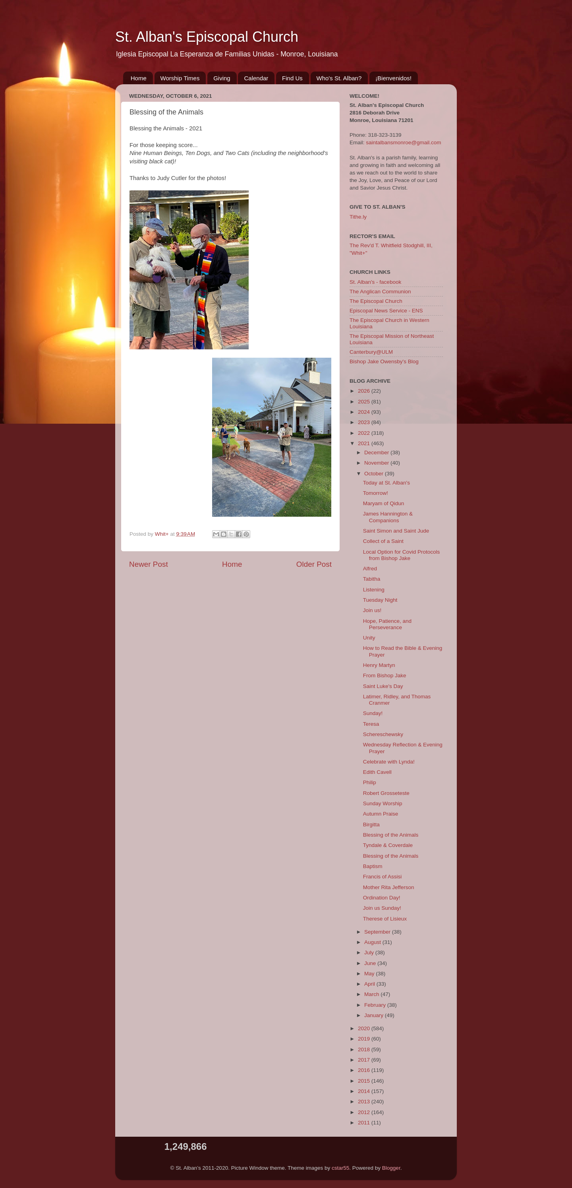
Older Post (314, 564)
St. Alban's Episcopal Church (206, 37)
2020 (364, 1028)
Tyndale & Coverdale (388, 845)
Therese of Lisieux (385, 919)
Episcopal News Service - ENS (386, 311)
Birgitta (371, 825)
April (370, 984)
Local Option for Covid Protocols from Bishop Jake (401, 555)
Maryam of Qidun (383, 503)
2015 (364, 1081)
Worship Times (180, 78)
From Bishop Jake (384, 675)
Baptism (373, 866)
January (374, 1015)
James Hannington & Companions (388, 517)
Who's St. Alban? (339, 78)
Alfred (370, 569)
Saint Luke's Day (383, 686)
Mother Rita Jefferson (388, 887)
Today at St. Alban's (386, 483)
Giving (221, 78)
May (370, 974)
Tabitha (372, 579)
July (369, 952)
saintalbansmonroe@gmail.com (403, 142)
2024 (364, 412)
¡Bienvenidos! (393, 78)
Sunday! (373, 713)
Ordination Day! (381, 898)
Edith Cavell (377, 772)
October (374, 474)
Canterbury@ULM (371, 352)
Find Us (292, 78)
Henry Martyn (379, 665)
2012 (364, 1112)
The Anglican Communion (380, 292)
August (373, 942)
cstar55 (340, 1168)
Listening (374, 590)
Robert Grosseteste (386, 793)
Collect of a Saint (383, 541)
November (377, 463)
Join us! (372, 610)
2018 (364, 1049)
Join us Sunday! (382, 908)
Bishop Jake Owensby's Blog (384, 361)
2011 (364, 1123)
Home (139, 78)
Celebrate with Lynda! (389, 762)
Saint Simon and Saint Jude (396, 531)
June (370, 963)
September (378, 932)
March (372, 994)
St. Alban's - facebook (375, 282)
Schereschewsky (383, 734)
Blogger (391, 1168)
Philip (369, 782)
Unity (369, 638)
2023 (364, 422)
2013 (364, 1102)
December (377, 452)
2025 (364, 402)
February (375, 1005)
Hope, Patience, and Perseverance (387, 624)
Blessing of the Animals (391, 835)
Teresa (371, 724)
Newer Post (148, 564)
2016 (364, 1070)
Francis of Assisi (382, 877)
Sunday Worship (382, 803)
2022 (364, 433)
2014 (364, 1091)
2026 (364, 391)
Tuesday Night (380, 600)
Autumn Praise (380, 814)
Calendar (256, 78)
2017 (364, 1060)
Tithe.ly (358, 217)
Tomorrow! (375, 493)
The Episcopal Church (376, 301)
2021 (364, 443)
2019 (364, 1039)
